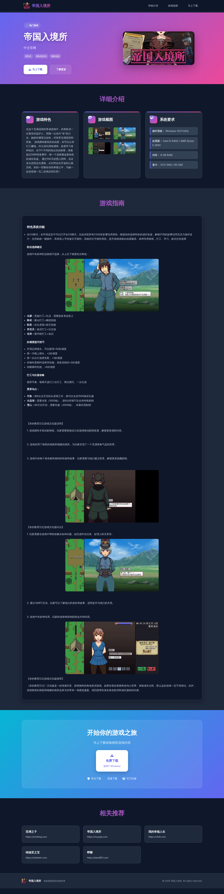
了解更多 (61, 69)
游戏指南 (173, 5)
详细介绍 (153, 5)
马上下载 (193, 5)
